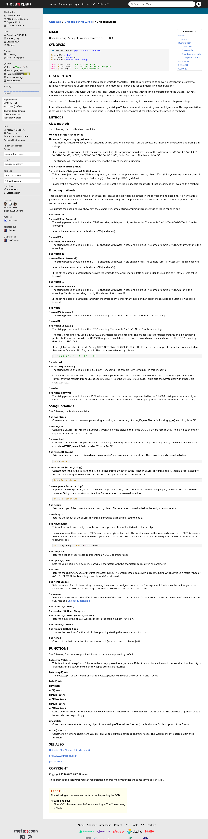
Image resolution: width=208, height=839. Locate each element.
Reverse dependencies (14, 111)
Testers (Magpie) (15, 70)
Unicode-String (14, 15)
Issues (10, 54)
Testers (10, 67)
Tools (100, 4)
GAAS (8, 240)
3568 (17, 67)
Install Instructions (16, 140)
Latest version (13, 192)
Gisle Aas (10, 230)
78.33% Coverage (15, 77)
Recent (85, 4)
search (8, 149)
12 (22, 67)
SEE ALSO (183, 64)
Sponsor (63, 4)
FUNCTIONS (184, 61)
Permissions (12, 133)
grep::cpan (74, 4)
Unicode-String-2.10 (77, 21)
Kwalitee (11, 74)
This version (12, 189)
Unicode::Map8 (81, 750)
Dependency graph (12, 117)
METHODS (187, 46)
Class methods (189, 50)
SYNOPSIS (183, 39)
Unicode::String (64, 51)
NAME (181, 35)
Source (10, 38)
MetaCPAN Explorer (16, 129)
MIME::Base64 (10, 103)
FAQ (93, 4)
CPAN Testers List (11, 114)
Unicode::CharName (78, 600)
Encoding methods (191, 53)
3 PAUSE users (10, 207)
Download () (17, 35)
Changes (11, 45)
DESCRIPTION (185, 42)
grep (7, 159)
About (53, 4)
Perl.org (151, 825)
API (107, 4)
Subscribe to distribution (18, 136)
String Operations (191, 57)
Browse (10, 41)
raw (16, 38)
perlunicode (56, 761)
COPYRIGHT (184, 68)
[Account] (198, 4)
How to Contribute (15, 57)
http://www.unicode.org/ (63, 755)
